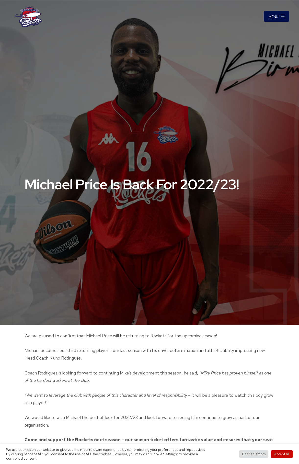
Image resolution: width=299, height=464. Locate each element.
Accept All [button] (281, 454)
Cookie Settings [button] (253, 454)
